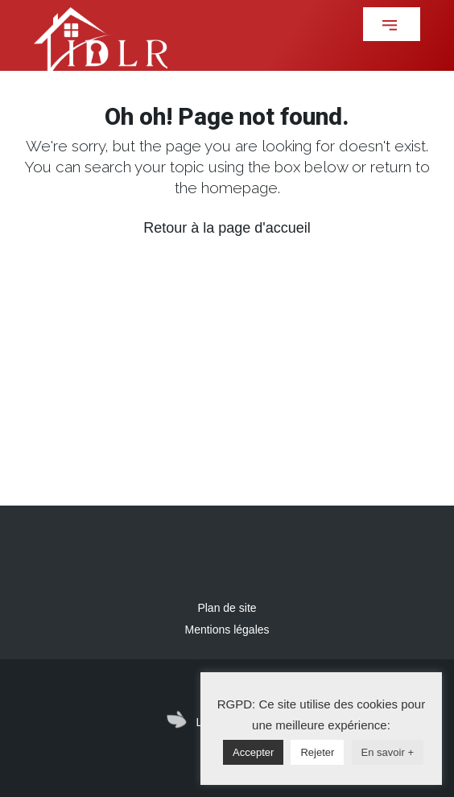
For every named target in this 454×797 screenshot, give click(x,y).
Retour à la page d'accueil (227, 228)
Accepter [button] (253, 752)
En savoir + (387, 752)
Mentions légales (226, 629)
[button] (391, 24)
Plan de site (226, 607)
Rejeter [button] (317, 752)
